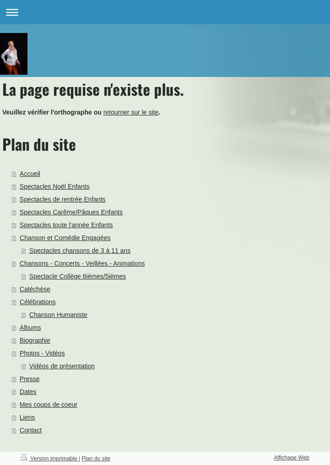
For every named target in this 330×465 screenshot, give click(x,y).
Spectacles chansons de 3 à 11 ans (80, 250)
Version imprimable (50, 458)
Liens (27, 417)
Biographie (35, 340)
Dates (28, 391)
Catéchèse (35, 289)
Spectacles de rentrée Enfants (63, 199)
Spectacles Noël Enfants (55, 186)
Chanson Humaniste (58, 314)
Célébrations (38, 302)
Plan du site (96, 458)
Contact (31, 430)
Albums (30, 327)
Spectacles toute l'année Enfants (66, 225)
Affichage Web (291, 457)
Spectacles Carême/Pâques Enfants (71, 212)
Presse (30, 379)
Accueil (30, 173)
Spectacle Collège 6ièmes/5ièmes (77, 276)
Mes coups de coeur (48, 404)
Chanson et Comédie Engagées (65, 237)
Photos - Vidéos (42, 353)
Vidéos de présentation (62, 366)
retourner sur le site (131, 112)
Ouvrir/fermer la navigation (165, 12)
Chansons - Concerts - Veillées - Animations (82, 263)
